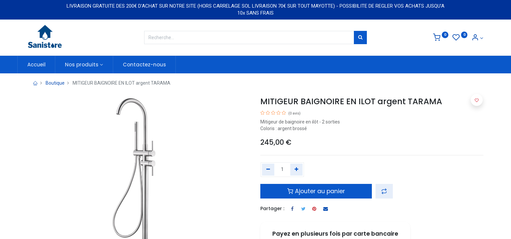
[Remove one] (268, 170)
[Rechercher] (360, 37)
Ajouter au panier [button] (316, 191)
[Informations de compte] (477, 38)
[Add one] (296, 170)
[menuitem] (47, 64)
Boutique (55, 83)
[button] (384, 191)
